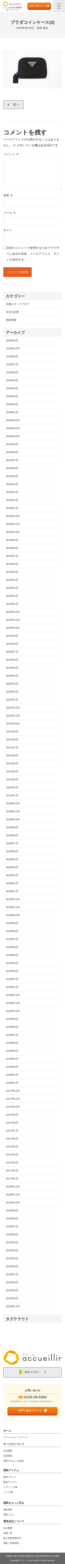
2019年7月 (12, 939)
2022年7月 (12, 651)
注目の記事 (12, 311)
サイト (7, 230)
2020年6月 (12, 851)
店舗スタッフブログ (17, 303)
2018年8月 (12, 1026)
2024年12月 (13, 420)
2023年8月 (12, 547)
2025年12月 (13, 348)
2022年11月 (13, 619)
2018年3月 (12, 1066)
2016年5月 (12, 1242)
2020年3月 (12, 875)
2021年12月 (13, 707)
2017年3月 (12, 1162)
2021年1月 (12, 795)
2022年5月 (12, 667)
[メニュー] (59, 6)
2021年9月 (12, 731)
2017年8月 (12, 1122)
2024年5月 (12, 476)
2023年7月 (12, 555)
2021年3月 (12, 779)
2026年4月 (12, 340)
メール (9, 212)
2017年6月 (12, 1138)
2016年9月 (12, 1210)
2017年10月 (13, 1106)
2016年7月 (12, 1226)
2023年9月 (12, 539)
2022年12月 (13, 611)
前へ (16, 104)
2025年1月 (12, 412)
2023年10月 (13, 531)
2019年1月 (12, 986)
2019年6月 (12, 947)
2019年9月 (12, 923)
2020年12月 (13, 803)
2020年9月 (12, 827)
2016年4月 (12, 1250)
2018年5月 (12, 1050)
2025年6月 (12, 372)
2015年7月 (12, 1274)
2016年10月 (13, 1202)
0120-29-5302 (35, 1397)
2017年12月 (13, 1090)
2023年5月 (12, 571)
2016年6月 (12, 1234)
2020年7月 (12, 843)
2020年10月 (13, 819)
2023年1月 (12, 603)
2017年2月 (12, 1170)
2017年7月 (12, 1130)
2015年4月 (12, 1298)
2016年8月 (12, 1218)
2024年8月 (12, 452)
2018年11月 (13, 1002)
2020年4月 (12, 867)
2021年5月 (12, 763)
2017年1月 (12, 1178)
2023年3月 (12, 587)
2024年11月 (13, 428)
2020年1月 (12, 891)
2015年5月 (12, 1290)
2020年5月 (12, 859)
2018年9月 (12, 1018)
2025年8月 (12, 356)
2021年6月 (12, 755)
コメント (11, 154)
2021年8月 (12, 739)
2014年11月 (13, 1306)
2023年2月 (12, 595)
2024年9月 (12, 444)
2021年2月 (12, 787)
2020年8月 (12, 835)
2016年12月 (13, 1186)
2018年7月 (12, 1034)
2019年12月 (13, 899)
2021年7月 (12, 747)
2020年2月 (12, 883)
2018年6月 (12, 1042)
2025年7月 (12, 364)
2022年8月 (12, 643)
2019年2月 (12, 978)
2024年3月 (12, 492)
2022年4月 (12, 675)
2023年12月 (13, 516)
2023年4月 (12, 579)
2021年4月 (12, 771)
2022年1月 (12, 699)
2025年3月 (12, 396)
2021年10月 (13, 723)
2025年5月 (12, 380)
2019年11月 (13, 907)
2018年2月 (12, 1074)
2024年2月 (12, 500)
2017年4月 (12, 1154)
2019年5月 (12, 955)
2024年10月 (13, 436)
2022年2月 (12, 691)
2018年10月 (13, 1010)
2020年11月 (13, 811)
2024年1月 (12, 508)
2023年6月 (12, 563)
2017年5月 (12, 1146)
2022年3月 (12, 683)
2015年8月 (12, 1266)
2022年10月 (13, 627)
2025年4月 (12, 388)
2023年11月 (13, 523)
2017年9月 (12, 1114)
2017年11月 (13, 1098)
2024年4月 (12, 484)
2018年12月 (13, 994)
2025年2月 (12, 404)
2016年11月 (13, 1194)
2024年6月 (12, 468)
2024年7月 (12, 460)
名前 (8, 195)
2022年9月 (12, 635)
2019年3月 (12, 970)
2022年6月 (12, 659)
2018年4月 (12, 1058)
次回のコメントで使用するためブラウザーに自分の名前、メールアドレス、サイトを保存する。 (32, 253)
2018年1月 (12, 1082)
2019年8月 (12, 931)
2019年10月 (13, 915)
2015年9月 (12, 1258)
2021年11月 (13, 715)
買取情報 (11, 319)
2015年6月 (12, 1282)
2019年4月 (12, 963)
